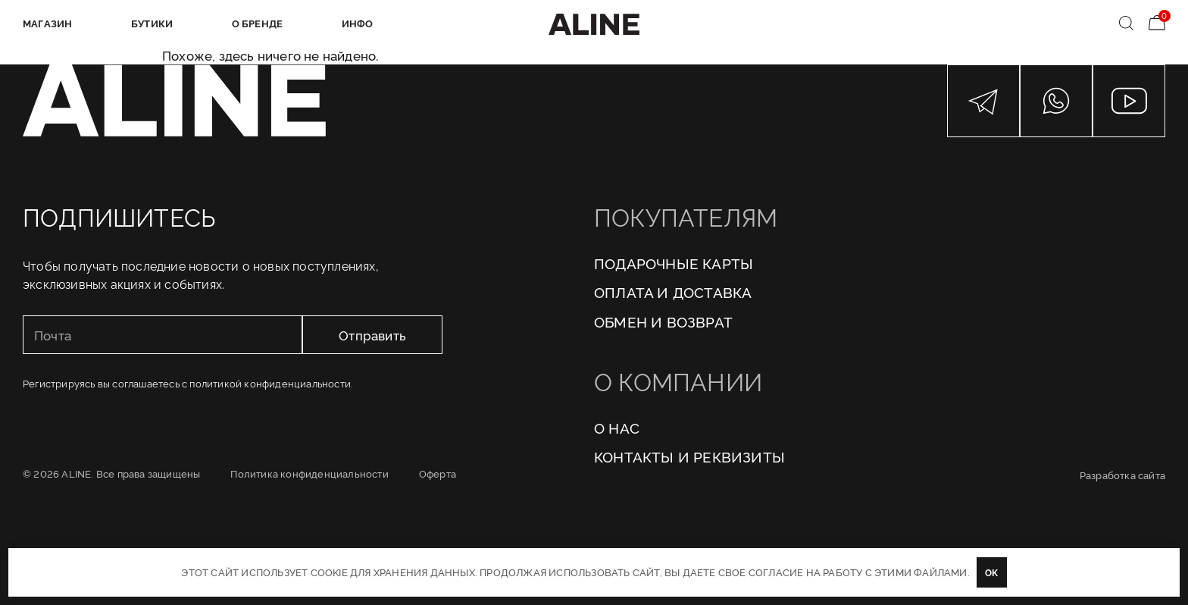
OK (991, 572)
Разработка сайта (1122, 474)
